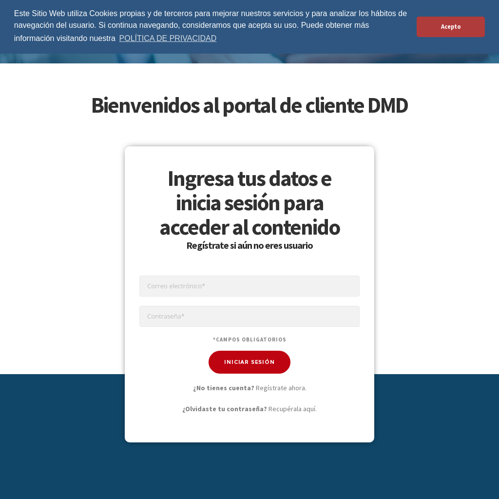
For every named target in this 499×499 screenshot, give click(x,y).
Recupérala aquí (292, 408)
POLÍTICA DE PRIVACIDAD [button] (168, 38)
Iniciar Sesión (249, 362)
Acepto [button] (451, 26)
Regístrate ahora (280, 387)
